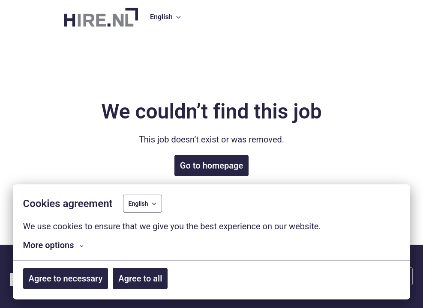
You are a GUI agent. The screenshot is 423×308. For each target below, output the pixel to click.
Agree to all (140, 278)
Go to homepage (211, 165)
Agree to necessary (66, 278)
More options (53, 245)
